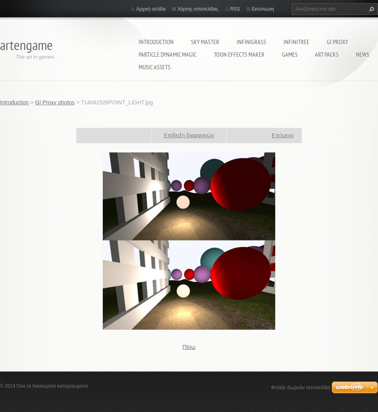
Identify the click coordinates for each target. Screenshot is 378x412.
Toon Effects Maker (239, 54)
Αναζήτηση (370, 9)
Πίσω (189, 347)
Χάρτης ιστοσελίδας (197, 9)
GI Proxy (337, 42)
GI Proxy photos (54, 102)
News (362, 54)
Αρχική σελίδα (151, 9)
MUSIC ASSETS (154, 67)
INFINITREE (296, 42)
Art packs (327, 54)
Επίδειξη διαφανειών (189, 135)
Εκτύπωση (263, 9)
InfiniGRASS (251, 42)
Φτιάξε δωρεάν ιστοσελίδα (300, 387)
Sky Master (205, 42)
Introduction (156, 42)
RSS (235, 9)
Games (290, 54)
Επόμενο (283, 135)
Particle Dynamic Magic (167, 54)
